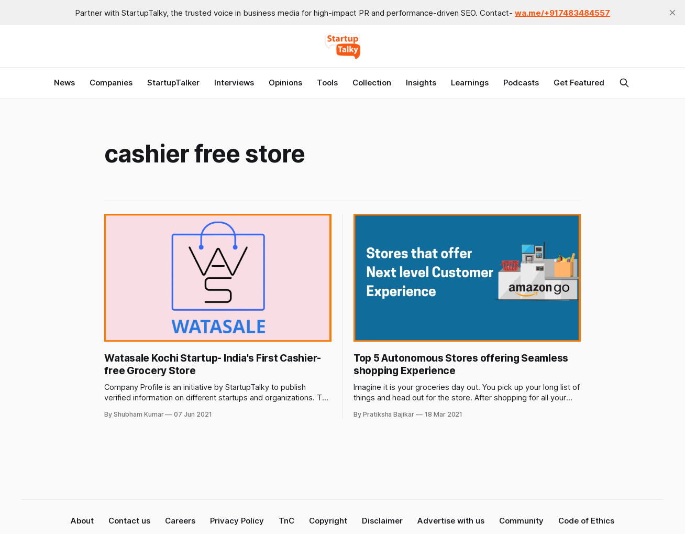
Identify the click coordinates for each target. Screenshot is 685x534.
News (64, 83)
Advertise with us (450, 521)
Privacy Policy (237, 521)
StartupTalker (173, 83)
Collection (371, 83)
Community (521, 521)
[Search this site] (624, 82)
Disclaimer (382, 521)
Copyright (328, 521)
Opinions (285, 83)
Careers (180, 521)
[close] (672, 12)
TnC (286, 521)
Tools (327, 83)
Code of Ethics (586, 521)
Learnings (470, 83)
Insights (421, 83)
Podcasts (521, 83)
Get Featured (579, 83)
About (82, 521)
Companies (111, 83)
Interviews (234, 83)
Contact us (129, 521)
